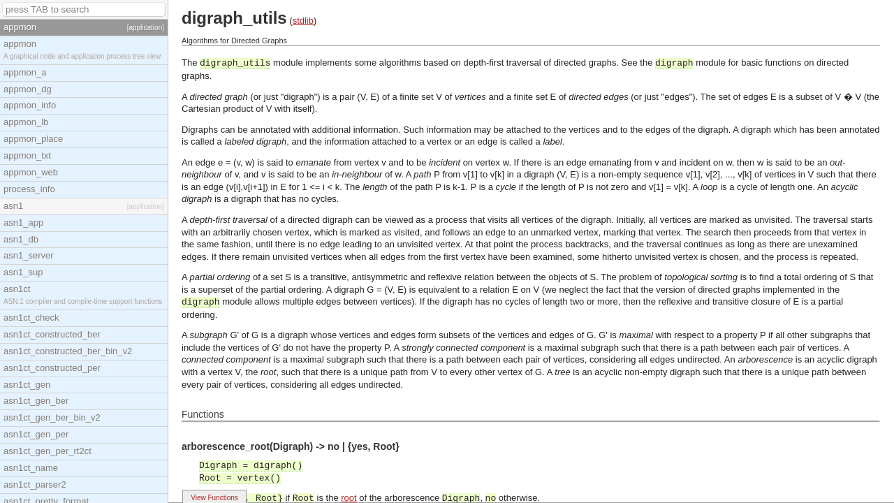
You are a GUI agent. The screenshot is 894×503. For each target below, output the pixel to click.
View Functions (214, 498)
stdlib (303, 20)
